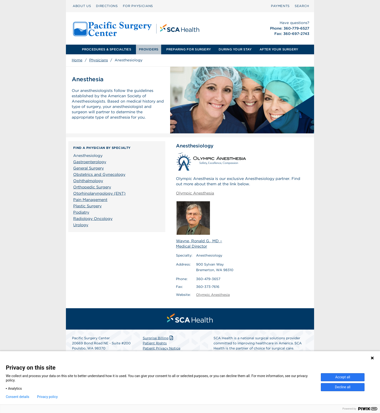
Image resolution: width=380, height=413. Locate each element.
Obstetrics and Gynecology (99, 174)
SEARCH (302, 6)
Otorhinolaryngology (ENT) (99, 193)
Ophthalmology (88, 180)
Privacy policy (47, 397)
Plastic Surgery (87, 206)
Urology (80, 225)
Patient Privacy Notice (161, 348)
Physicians (98, 60)
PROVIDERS (148, 49)
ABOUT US (82, 6)
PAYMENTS (280, 6)
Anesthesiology (88, 155)
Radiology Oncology (92, 218)
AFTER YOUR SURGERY (279, 49)
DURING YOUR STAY (235, 49)
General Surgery (88, 168)
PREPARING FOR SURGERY (188, 49)
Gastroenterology (89, 162)
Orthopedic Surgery (92, 187)
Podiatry (81, 212)
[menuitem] (82, 6)
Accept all (342, 377)
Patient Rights (155, 343)
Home (77, 60)
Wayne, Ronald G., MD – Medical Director (199, 225)
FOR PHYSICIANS (138, 6)
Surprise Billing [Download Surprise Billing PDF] (158, 338)
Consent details (17, 397)
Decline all (342, 387)
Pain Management (90, 199)
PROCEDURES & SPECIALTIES (106, 49)
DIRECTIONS (107, 6)
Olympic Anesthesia (195, 193)
